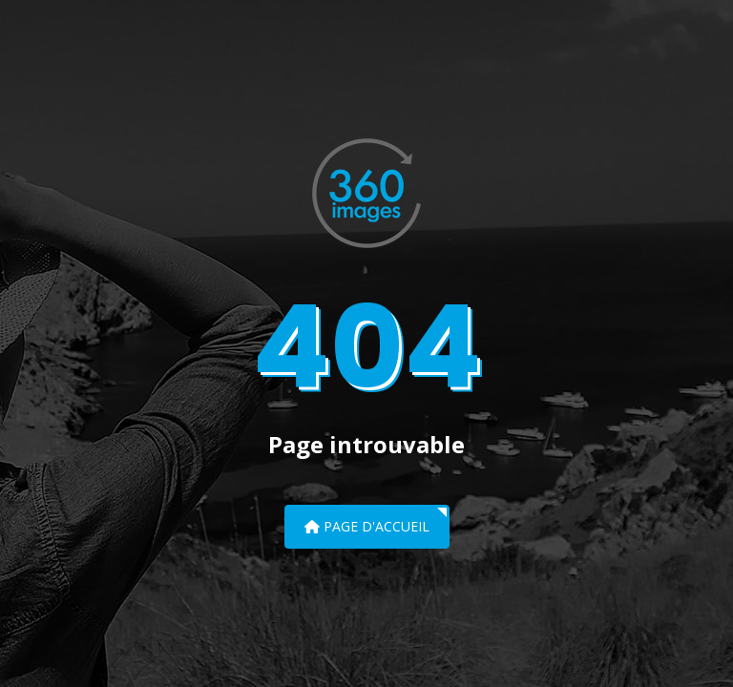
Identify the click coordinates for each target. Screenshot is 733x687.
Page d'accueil (366, 526)
